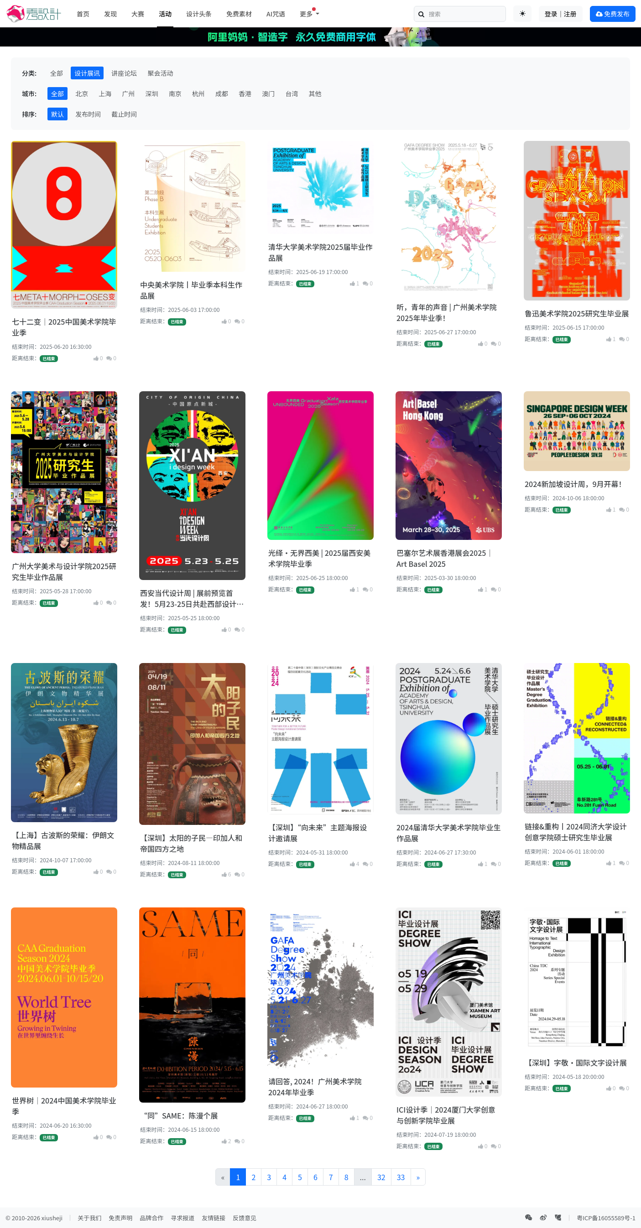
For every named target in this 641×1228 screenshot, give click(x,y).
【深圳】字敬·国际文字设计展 (576, 1062)
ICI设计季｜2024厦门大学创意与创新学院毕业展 (445, 1115)
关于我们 (89, 1217)
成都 (221, 93)
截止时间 (124, 114)
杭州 (198, 93)
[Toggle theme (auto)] (522, 13)
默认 (57, 114)
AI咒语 (275, 13)
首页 (83, 13)
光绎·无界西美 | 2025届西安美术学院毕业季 (319, 558)
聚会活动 (160, 73)
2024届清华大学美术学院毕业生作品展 (448, 833)
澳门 (268, 93)
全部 (56, 73)
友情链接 (213, 1217)
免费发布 (613, 13)
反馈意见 (244, 1217)
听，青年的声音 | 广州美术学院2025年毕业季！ (446, 312)
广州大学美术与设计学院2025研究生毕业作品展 (64, 571)
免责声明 (120, 1217)
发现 (110, 13)
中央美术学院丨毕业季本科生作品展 (191, 290)
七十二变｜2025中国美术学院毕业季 (64, 327)
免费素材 (239, 13)
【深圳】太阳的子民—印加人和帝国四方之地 (191, 843)
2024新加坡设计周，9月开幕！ (575, 483)
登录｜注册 (561, 13)
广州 (128, 93)
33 (401, 1176)
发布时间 (88, 114)
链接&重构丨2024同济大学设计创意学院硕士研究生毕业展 (576, 832)
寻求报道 (182, 1217)
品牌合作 (151, 1217)
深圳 (152, 93)
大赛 (137, 13)
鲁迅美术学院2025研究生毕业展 (577, 313)
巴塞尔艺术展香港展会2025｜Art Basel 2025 (444, 558)
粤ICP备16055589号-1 (606, 1217)
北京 (81, 93)
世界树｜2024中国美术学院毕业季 (64, 1106)
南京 (175, 93)
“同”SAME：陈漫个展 (179, 1115)
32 (381, 1176)
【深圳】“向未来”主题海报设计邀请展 (317, 833)
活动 (165, 13)
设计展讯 (87, 73)
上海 (105, 93)
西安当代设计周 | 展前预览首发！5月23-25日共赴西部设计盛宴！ (192, 598)
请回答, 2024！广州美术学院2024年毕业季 (315, 1087)
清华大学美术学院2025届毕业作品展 (320, 252)
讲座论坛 (124, 73)
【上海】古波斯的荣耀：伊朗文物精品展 (63, 840)
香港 (245, 93)
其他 (315, 93)
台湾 (291, 93)
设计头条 (199, 13)
